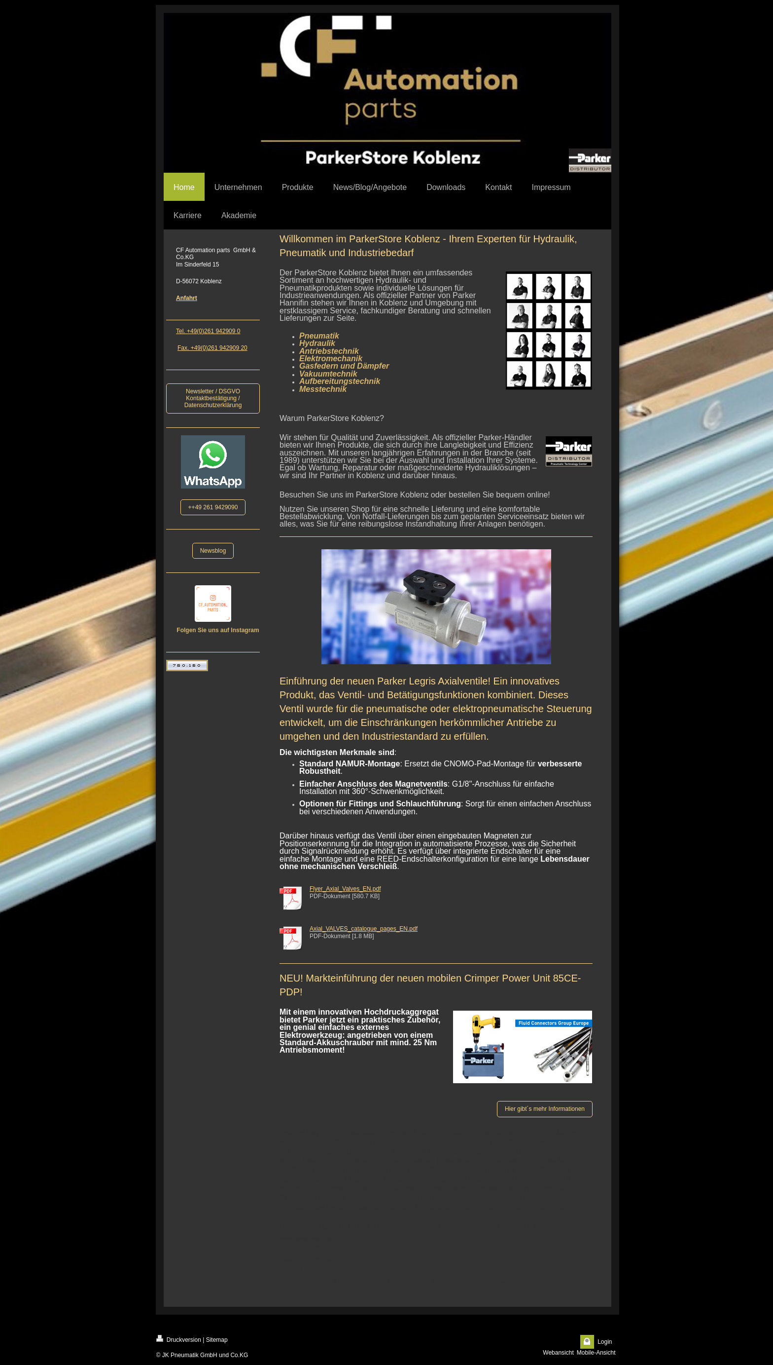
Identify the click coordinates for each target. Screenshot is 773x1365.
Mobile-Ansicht (596, 1352)
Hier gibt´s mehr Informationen (545, 1108)
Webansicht (558, 1352)
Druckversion (178, 1339)
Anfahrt (186, 298)
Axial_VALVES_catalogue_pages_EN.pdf (364, 928)
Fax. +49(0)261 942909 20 (212, 347)
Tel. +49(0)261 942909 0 (208, 331)
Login (604, 1341)
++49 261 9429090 (213, 507)
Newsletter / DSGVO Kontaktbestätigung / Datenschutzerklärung (213, 398)
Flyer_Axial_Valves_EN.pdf (345, 888)
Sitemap (217, 1339)
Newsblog (213, 550)
